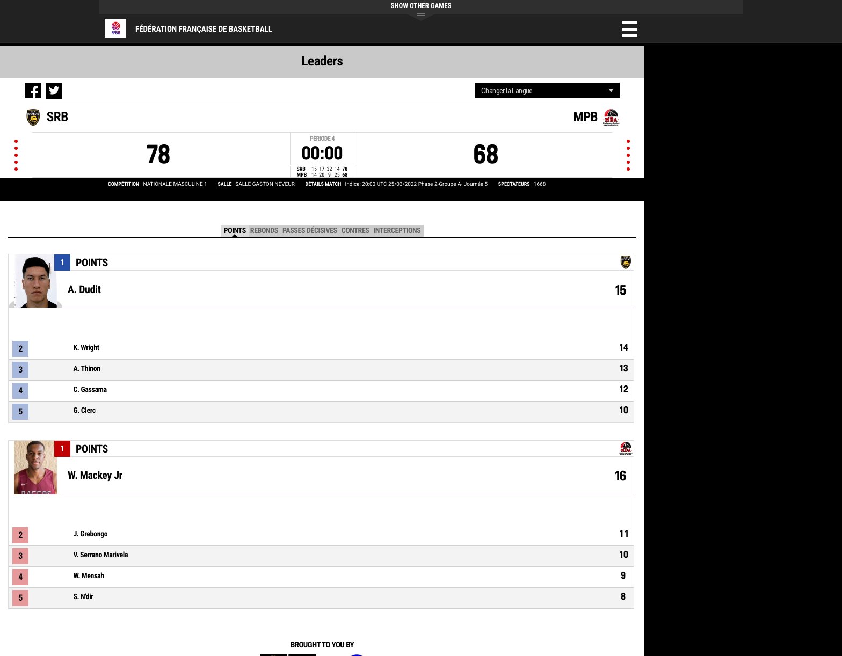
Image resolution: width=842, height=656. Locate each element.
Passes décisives (309, 231)
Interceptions (396, 231)
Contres (355, 231)
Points (235, 231)
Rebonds (264, 231)
